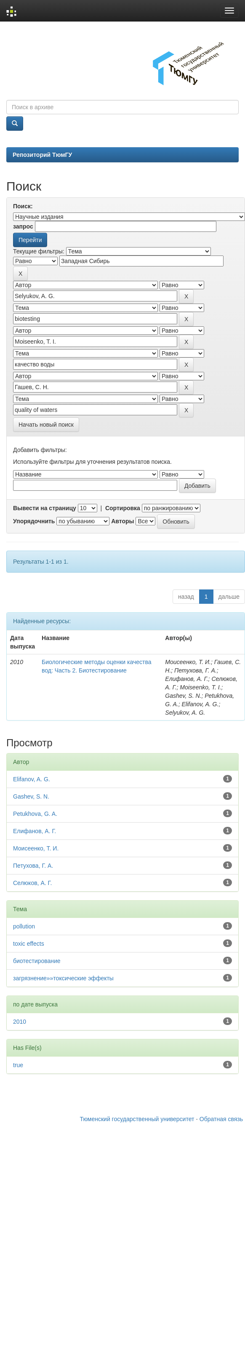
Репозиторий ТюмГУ (42, 154)
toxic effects (28, 943)
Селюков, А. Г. (32, 883)
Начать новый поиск (46, 424)
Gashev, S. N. (31, 796)
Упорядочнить (34, 521)
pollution (24, 926)
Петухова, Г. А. (33, 865)
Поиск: (23, 206)
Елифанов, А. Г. (34, 831)
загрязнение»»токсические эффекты (63, 978)
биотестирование (37, 961)
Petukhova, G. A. (35, 813)
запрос (23, 226)
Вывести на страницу (44, 508)
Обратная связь (221, 1119)
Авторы (122, 521)
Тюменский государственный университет (137, 1119)
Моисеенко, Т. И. (36, 848)
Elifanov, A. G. (31, 779)
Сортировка (122, 508)
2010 (19, 1021)
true (18, 1065)
